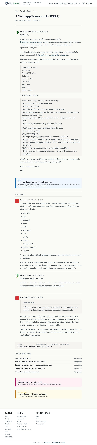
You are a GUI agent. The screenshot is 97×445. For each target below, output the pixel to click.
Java (51, 3)
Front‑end (63, 3)
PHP (83, 3)
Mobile (70, 3)
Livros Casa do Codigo (24, 429)
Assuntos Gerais (25, 11)
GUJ (16, 11)
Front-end (8, 421)
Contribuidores (56, 442)
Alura (37, 416)
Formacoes (20, 419)
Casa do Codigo (41, 421)
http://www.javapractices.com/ (32, 42)
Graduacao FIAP (22, 424)
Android (89, 3)
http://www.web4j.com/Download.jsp (53, 55)
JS (79, 3)
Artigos (19, 421)
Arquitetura (8, 437)
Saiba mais (47, 442)
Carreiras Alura (21, 416)
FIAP (37, 419)
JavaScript (8, 429)
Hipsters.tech (40, 424)
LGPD (63, 442)
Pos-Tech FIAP (21, 426)
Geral (56, 3)
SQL (75, 3)
